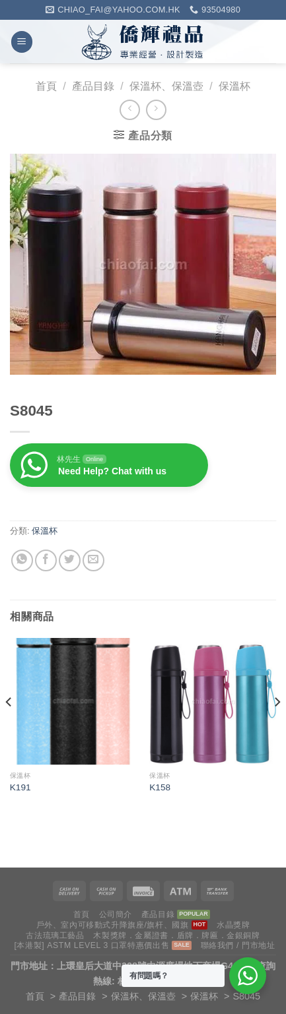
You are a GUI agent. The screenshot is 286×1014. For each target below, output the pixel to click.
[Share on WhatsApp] (22, 560)
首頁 (46, 86)
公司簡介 (115, 914)
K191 (20, 787)
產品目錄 (93, 86)
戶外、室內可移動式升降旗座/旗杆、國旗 (112, 925)
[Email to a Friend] (93, 560)
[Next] (276, 728)
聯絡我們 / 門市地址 (238, 945)
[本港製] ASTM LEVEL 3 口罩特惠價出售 (91, 945)
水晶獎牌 (233, 925)
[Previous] (9, 728)
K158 (159, 787)
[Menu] (21, 42)
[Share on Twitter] (70, 560)
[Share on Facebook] (46, 560)
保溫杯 (234, 86)
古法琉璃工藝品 (55, 935)
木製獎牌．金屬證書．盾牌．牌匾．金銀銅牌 (176, 935)
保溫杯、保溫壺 (166, 86)
